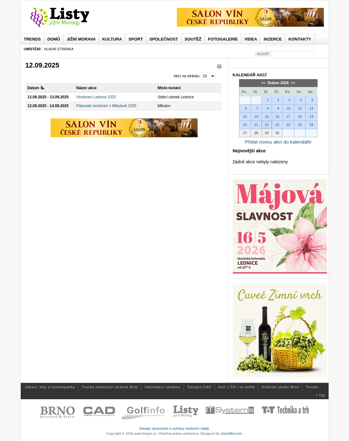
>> (292, 83)
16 (277, 116)
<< (263, 83)
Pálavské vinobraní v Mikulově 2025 (106, 106)
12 (311, 108)
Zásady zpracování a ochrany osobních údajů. (174, 428)
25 (300, 125)
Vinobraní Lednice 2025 (96, 97)
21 (256, 125)
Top (322, 395)
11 (300, 108)
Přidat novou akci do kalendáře (278, 141)
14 (256, 116)
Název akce (86, 88)
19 (311, 116)
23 (277, 125)
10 (288, 108)
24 (288, 125)
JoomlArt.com (231, 433)
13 (245, 116)
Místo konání (169, 88)
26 (311, 125)
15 (267, 116)
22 (267, 125)
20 (245, 125)
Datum (35, 88)
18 (300, 116)
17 (288, 116)
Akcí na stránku (186, 76)
